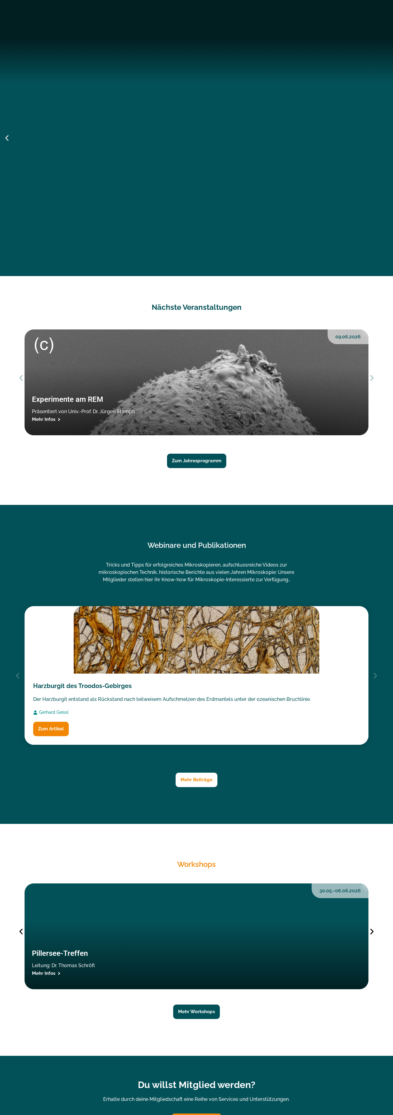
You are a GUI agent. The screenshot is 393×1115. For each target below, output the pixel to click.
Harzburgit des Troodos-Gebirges (82, 686)
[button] (7, 138)
